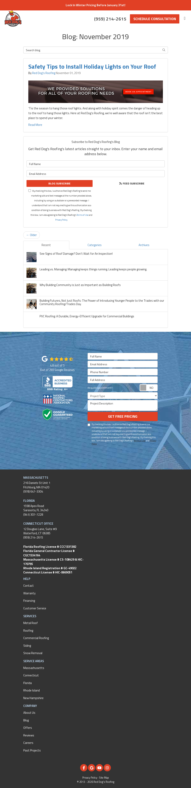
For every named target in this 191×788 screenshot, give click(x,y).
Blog (26, 720)
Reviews (28, 735)
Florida (27, 683)
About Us (29, 712)
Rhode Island (31, 690)
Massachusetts (33, 668)
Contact (28, 585)
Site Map (104, 778)
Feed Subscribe (132, 183)
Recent (46, 245)
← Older (31, 235)
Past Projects (32, 750)
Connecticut (31, 675)
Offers (27, 727)
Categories (95, 245)
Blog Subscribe (59, 183)
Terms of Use (82, 215)
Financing (29, 600)
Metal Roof (30, 623)
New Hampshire (33, 698)
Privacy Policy (61, 219)
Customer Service (34, 608)
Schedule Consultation (154, 18)
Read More (35, 124)
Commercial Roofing (36, 638)
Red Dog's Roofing (43, 73)
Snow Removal (32, 653)
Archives (144, 245)
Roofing (28, 630)
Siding (27, 645)
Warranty (29, 593)
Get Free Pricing (122, 416)
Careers (28, 742)
